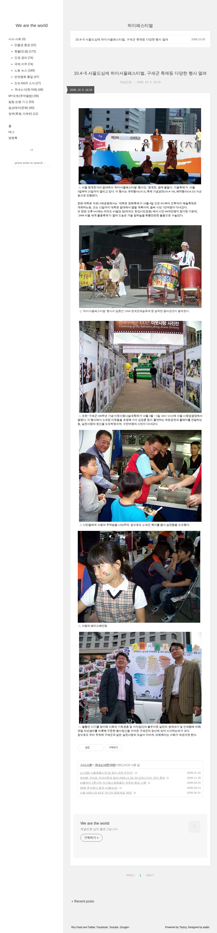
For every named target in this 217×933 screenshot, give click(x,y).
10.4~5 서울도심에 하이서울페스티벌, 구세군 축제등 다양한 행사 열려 (121, 39)
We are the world (32, 25)
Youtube (113, 927)
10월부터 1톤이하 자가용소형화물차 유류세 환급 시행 (113, 782)
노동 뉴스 (24, 70)
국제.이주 (23, 64)
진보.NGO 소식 (27, 83)
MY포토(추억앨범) (23, 96)
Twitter (91, 927)
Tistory (183, 927)
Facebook (102, 927)
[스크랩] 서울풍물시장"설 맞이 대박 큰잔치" (106, 772)
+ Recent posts (82, 901)
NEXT (149, 874)
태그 (11, 132)
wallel (206, 927)
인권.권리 (23, 57)
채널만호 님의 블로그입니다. (99, 829)
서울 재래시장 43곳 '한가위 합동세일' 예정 (106, 792)
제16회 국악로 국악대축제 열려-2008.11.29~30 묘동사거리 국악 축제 (122, 777)
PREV (129, 874)
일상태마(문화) (21, 107)
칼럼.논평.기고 (21, 102)
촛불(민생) (25, 51)
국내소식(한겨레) (28, 89)
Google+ (124, 927)
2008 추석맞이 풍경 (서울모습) (99, 787)
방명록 (12, 138)
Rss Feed (76, 927)
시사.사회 (17, 39)
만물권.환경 (25, 45)
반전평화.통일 (26, 76)
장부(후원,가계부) (23, 113)
